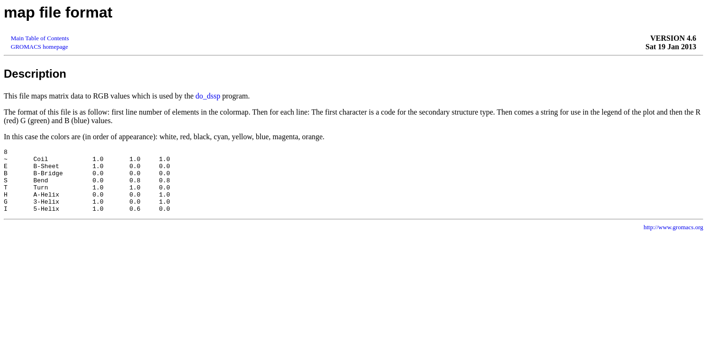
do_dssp (208, 96)
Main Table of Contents (40, 38)
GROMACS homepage (39, 46)
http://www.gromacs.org (673, 239)
